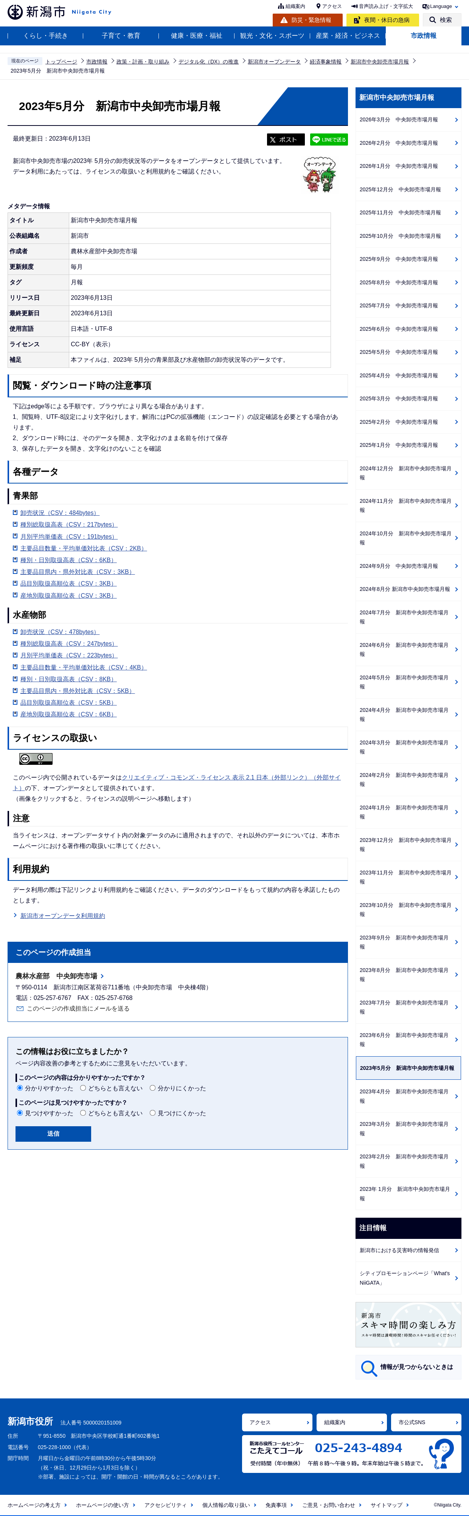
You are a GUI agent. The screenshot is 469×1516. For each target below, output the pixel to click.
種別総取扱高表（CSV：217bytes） (69, 524)
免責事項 (276, 1505)
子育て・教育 (121, 35)
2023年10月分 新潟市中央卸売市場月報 (406, 910)
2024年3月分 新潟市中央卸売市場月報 (404, 747)
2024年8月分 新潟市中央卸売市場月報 (405, 589)
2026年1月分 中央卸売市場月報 (399, 166)
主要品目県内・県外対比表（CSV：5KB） (77, 691)
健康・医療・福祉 (196, 35)
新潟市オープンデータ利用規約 (62, 916)
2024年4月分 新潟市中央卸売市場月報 (404, 714)
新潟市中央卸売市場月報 (380, 62)
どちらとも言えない (115, 1088)
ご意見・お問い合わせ (328, 1505)
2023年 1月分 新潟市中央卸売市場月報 (405, 1193)
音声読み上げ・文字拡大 (386, 6)
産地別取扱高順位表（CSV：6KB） (68, 714)
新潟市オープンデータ (274, 62)
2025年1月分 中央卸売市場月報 (399, 445)
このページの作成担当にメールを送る (78, 1008)
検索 (446, 20)
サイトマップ (386, 1505)
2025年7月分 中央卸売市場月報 (399, 305)
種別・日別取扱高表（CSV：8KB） (68, 679)
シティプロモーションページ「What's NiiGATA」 (405, 1278)
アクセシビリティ (165, 1505)
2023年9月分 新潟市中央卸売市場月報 (404, 942)
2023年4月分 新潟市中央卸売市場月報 (404, 1096)
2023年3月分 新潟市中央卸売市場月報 (404, 1128)
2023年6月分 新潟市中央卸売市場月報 (404, 1040)
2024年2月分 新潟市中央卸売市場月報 (404, 779)
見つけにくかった (182, 1113)
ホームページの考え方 (34, 1505)
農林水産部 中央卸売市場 (56, 976)
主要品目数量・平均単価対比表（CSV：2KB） (83, 548)
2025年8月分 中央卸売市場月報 (399, 282)
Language (441, 6)
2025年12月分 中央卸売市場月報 (400, 189)
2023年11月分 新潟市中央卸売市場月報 (406, 877)
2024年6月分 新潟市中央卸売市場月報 (404, 649)
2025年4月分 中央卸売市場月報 (399, 375)
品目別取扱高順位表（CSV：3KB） (68, 583)
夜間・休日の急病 (387, 20)
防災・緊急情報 (311, 20)
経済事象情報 (326, 62)
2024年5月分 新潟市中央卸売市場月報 (404, 682)
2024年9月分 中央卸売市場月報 (399, 566)
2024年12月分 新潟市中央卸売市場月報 (406, 473)
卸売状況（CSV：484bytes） (60, 513)
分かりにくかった (182, 1088)
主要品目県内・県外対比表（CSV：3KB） (77, 572)
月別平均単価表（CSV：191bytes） (69, 536)
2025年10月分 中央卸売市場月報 (400, 236)
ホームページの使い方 (102, 1505)
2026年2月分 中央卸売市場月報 (399, 143)
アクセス (332, 6)
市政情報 (423, 35)
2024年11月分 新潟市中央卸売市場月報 (406, 505)
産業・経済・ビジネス (348, 35)
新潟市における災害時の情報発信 (399, 1250)
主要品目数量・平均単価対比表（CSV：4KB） (83, 667)
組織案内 (295, 6)
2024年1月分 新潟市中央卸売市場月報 (404, 812)
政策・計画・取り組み (142, 62)
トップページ (61, 62)
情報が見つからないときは (416, 1367)
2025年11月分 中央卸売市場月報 (400, 212)
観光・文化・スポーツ (272, 35)
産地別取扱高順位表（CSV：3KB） (68, 595)
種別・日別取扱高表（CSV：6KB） (68, 560)
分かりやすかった (49, 1088)
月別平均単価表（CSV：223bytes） (69, 655)
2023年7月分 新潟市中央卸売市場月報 (404, 1007)
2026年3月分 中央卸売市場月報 (399, 119)
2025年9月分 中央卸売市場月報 (399, 259)
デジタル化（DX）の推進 (209, 62)
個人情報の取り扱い (226, 1505)
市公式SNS (412, 1422)
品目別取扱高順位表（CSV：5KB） (68, 702)
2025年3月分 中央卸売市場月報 (399, 398)
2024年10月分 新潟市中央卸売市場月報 (406, 538)
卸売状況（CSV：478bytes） (60, 632)
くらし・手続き (45, 35)
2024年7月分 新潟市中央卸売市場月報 (404, 617)
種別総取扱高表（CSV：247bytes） (69, 643)
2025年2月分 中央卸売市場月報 (399, 422)
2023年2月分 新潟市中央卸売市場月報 (404, 1161)
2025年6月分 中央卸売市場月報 (399, 329)
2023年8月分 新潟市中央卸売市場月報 (404, 975)
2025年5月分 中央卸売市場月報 (399, 352)
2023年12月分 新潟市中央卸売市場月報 (406, 845)
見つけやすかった (49, 1113)
